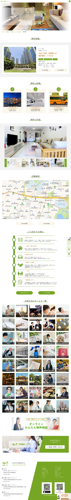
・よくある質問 (57, 469)
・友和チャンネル (57, 473)
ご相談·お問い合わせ (55, 447)
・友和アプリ (57, 471)
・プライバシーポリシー (59, 477)
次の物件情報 (60, 70)
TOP (3, 31)
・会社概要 (43, 469)
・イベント (43, 477)
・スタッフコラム (57, 467)
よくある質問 (47, 292)
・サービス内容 (44, 471)
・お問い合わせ (57, 475)
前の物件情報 (45, 70)
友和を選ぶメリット (69, 242)
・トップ (43, 467)
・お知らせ (43, 475)
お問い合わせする (24, 292)
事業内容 (7, 31)
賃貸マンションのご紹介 (16, 31)
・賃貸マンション (44, 473)
